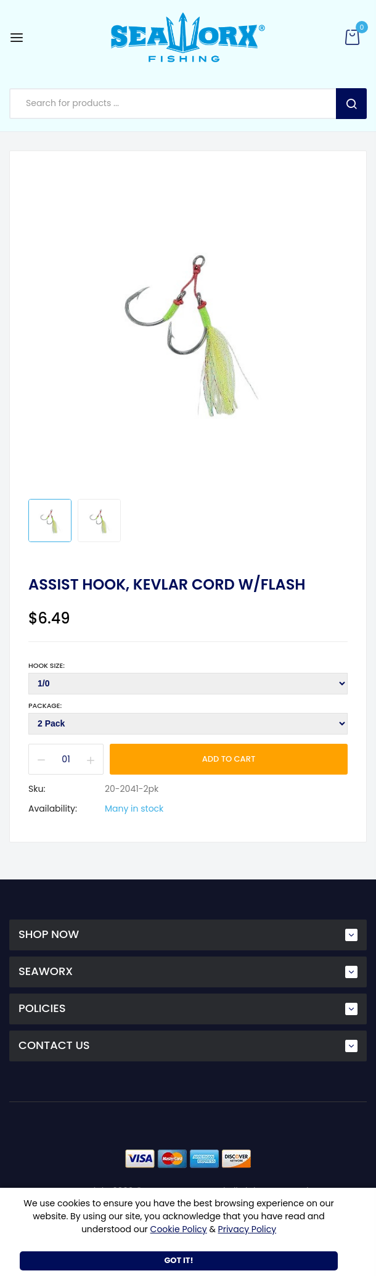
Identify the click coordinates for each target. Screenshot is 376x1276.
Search (351, 103)
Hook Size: (46, 665)
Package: (45, 705)
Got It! (178, 1260)
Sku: (36, 788)
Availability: (52, 808)
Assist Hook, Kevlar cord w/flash (166, 584)
